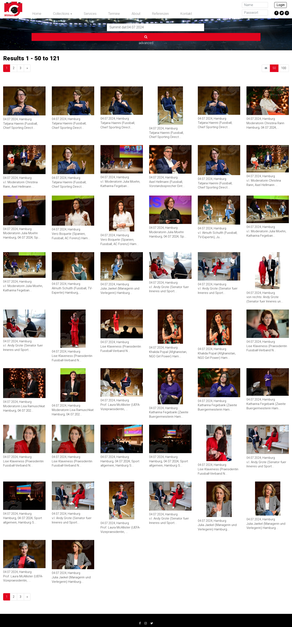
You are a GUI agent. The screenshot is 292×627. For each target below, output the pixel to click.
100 (283, 54)
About (136, 14)
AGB (118, 616)
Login (281, 5)
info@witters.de (215, 616)
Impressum (73, 616)
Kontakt (186, 14)
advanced (214, 27)
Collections (61, 14)
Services (90, 14)
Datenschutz (98, 616)
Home (36, 14)
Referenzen (160, 14)
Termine (114, 14)
